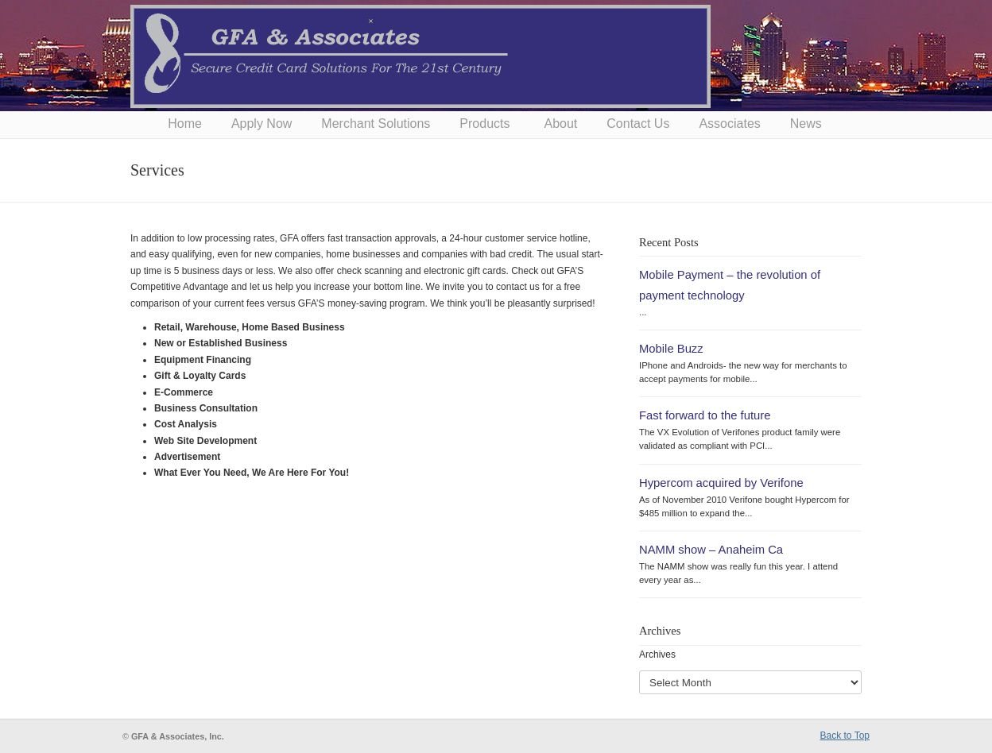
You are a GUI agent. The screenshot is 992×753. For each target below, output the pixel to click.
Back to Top (845, 735)
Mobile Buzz (671, 348)
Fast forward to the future (704, 415)
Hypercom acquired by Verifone (721, 483)
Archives (657, 654)
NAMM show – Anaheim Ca (711, 549)
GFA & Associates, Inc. (420, 56)
